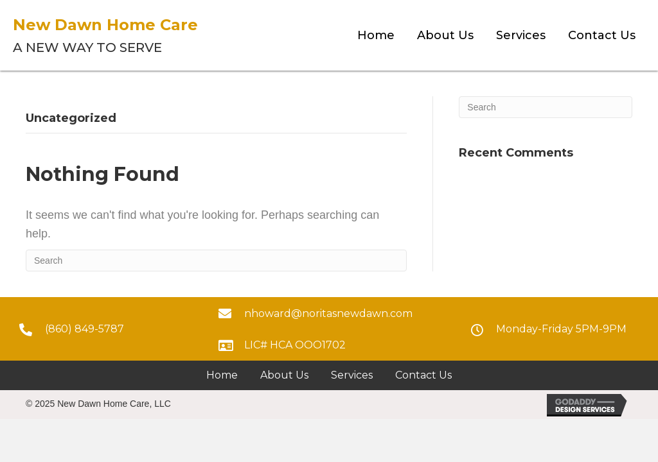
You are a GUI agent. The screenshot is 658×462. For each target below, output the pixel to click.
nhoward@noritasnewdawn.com (328, 313)
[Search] (216, 260)
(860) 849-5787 (84, 329)
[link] (376, 35)
